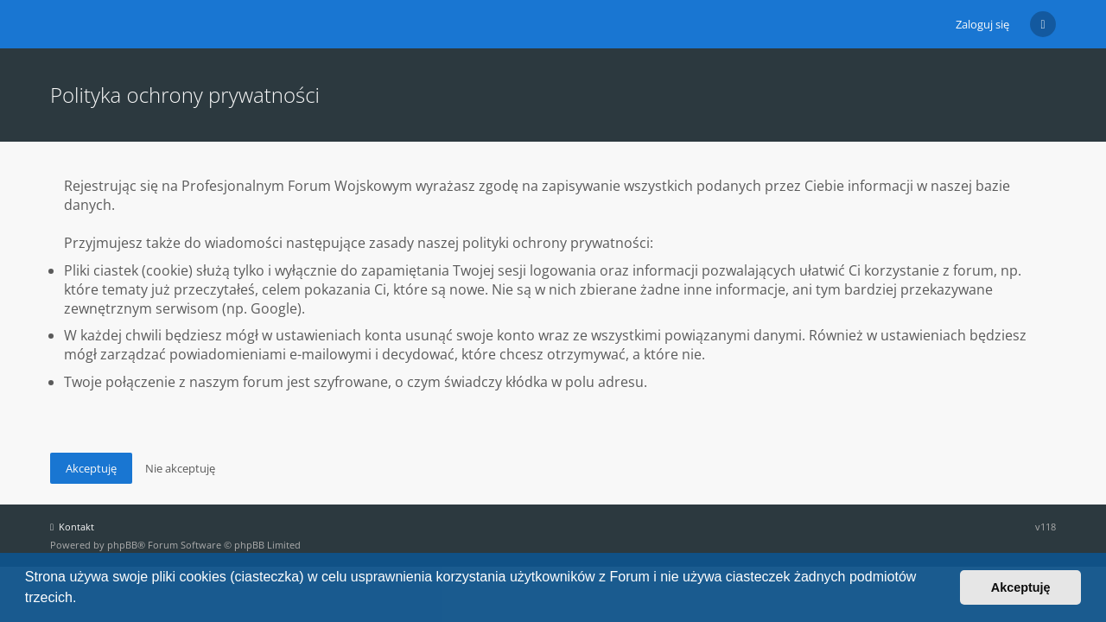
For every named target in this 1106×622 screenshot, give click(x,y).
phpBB (122, 544)
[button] (83, 599)
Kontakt (72, 526)
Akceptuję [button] (1021, 587)
